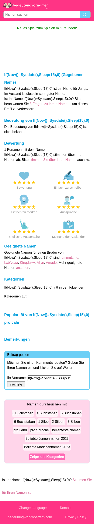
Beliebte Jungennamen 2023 (47, 438)
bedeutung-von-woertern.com (30, 517)
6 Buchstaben (24, 421)
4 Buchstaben (47, 413)
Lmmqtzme (70, 257)
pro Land (20, 430)
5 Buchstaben (71, 413)
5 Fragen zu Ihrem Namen (49, 104)
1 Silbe (43, 421)
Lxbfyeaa (11, 262)
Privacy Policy (75, 517)
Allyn (40, 262)
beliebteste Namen (66, 430)
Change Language (33, 508)
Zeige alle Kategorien (47, 457)
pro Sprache (39, 430)
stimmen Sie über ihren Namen (53, 160)
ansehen (22, 268)
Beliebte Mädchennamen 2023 (47, 447)
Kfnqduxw (27, 262)
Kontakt (65, 508)
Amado (51, 262)
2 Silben (58, 421)
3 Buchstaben (23, 413)
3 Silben (74, 421)
